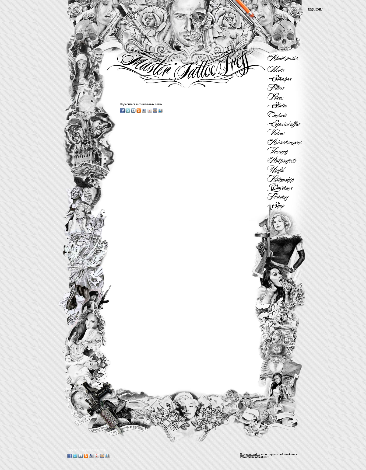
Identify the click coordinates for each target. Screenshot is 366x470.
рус (318, 9)
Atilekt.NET (262, 457)
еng (311, 9)
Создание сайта (250, 454)
